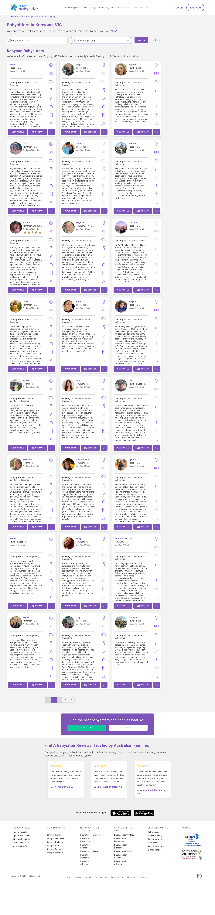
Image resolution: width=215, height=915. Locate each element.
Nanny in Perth (52, 845)
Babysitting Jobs (106, 7)
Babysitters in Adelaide (86, 862)
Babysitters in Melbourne (86, 839)
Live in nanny (153, 843)
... (59, 700)
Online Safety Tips (21, 843)
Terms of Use (101, 877)
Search (22, 16)
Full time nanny (155, 832)
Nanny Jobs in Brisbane (120, 846)
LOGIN (128, 727)
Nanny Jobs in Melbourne (120, 839)
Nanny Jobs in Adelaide (120, 862)
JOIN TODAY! (86, 727)
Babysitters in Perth (89, 851)
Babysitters (33, 16)
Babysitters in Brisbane (86, 846)
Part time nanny (155, 836)
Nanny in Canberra (54, 849)
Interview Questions (21, 839)
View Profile (18, 132)
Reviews (78, 877)
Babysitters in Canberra (86, 856)
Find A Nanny (89, 7)
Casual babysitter (156, 839)
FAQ (148, 7)
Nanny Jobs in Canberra (120, 856)
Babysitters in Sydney (90, 835)
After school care (156, 846)
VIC (42, 16)
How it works (123, 7)
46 (65, 700)
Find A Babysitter (72, 7)
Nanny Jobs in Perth (123, 851)
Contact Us (137, 7)
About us (131, 877)
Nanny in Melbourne (55, 838)
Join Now (195, 7)
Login (179, 7)
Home (13, 16)
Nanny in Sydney (53, 835)
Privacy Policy (117, 877)
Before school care (157, 850)
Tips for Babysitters (21, 836)
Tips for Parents (20, 832)
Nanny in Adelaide (54, 853)
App (68, 877)
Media (88, 877)
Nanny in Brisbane (54, 842)
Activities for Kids (21, 846)
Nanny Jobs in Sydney (124, 835)
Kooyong (50, 16)
